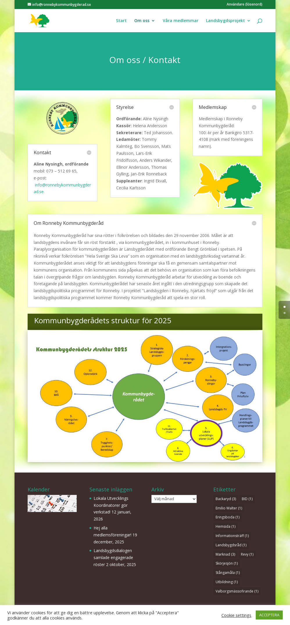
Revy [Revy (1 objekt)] (247, 554)
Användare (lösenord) (244, 5)
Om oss (141, 21)
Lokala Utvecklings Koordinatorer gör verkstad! (111, 505)
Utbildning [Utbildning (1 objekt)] (227, 581)
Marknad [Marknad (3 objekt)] (225, 554)
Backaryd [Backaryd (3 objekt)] (226, 498)
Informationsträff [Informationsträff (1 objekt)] (232, 535)
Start (121, 21)
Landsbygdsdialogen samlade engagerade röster (113, 557)
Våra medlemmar (180, 21)
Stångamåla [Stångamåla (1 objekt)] (228, 572)
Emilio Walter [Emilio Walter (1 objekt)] (229, 508)
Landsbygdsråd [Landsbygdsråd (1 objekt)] (231, 545)
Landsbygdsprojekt (225, 21)
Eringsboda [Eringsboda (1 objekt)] (227, 517)
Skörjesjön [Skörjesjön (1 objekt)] (227, 563)
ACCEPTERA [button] (269, 614)
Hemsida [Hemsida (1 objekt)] (225, 526)
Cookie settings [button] (236, 615)
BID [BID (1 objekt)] (247, 498)
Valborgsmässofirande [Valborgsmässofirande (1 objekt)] (237, 591)
